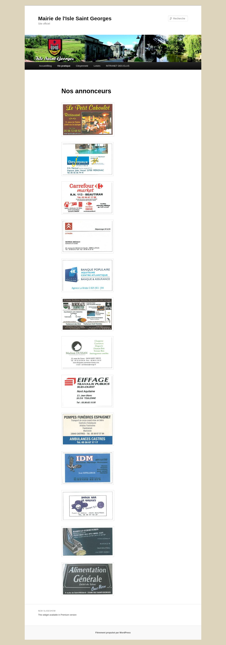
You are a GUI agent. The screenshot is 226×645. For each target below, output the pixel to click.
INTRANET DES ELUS (117, 65)
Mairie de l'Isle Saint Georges (75, 18)
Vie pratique (63, 65)
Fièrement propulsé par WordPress (113, 632)
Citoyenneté (82, 65)
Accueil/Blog (45, 65)
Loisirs (97, 65)
